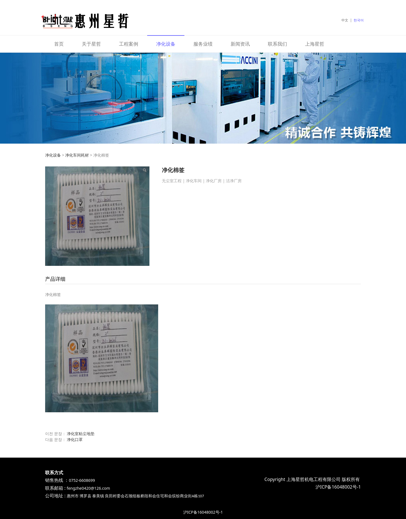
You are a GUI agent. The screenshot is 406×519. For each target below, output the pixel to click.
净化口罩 (75, 439)
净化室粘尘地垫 (80, 433)
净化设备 (165, 44)
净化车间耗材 (77, 155)
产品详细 (55, 278)
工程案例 (128, 44)
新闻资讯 (240, 44)
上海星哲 (314, 44)
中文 (344, 20)
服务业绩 (203, 44)
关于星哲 (91, 44)
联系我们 (277, 44)
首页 (59, 44)
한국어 (359, 20)
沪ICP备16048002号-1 (203, 512)
